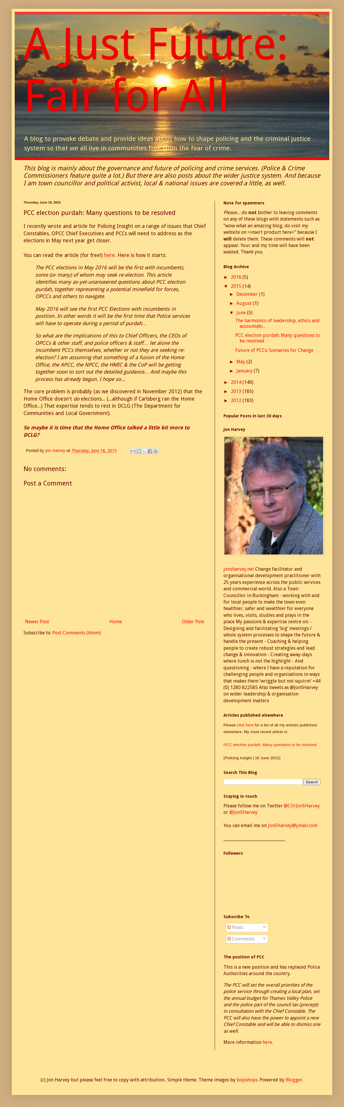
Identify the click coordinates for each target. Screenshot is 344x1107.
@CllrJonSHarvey (302, 806)
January (245, 371)
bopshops (247, 1080)
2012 (237, 400)
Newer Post (37, 621)
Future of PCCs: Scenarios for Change (274, 350)
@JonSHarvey (243, 812)
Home (115, 621)
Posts (235, 927)
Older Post (193, 621)
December (247, 294)
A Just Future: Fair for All (156, 70)
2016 (237, 277)
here (109, 255)
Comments (241, 939)
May (241, 361)
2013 (237, 391)
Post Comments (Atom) (76, 633)
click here (246, 725)
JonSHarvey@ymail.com (293, 825)
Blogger (294, 1080)
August (244, 303)
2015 (237, 286)
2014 (237, 382)
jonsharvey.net (238, 569)
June (241, 312)
